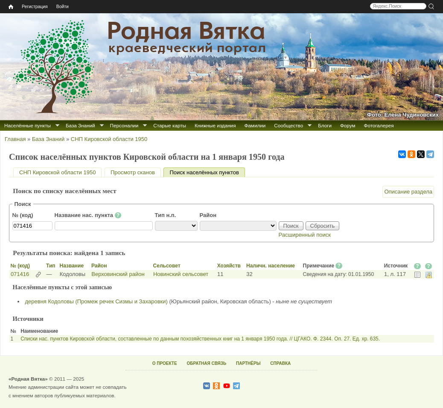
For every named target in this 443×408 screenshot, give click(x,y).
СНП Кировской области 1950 (109, 139)
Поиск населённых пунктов (207, 172)
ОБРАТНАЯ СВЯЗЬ (206, 363)
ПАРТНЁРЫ (248, 363)
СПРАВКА (280, 363)
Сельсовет (167, 266)
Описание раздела (408, 191)
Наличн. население (270, 266)
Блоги (325, 125)
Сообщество (288, 125)
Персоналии (124, 125)
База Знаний (80, 125)
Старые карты (169, 125)
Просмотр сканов (133, 172)
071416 (20, 274)
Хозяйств (229, 266)
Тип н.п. (165, 215)
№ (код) (22, 215)
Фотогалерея (379, 125)
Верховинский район (117, 274)
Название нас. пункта (88, 215)
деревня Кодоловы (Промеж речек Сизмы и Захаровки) (96, 301)
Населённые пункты (27, 125)
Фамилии (254, 125)
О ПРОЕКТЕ (164, 363)
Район (208, 215)
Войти (62, 6)
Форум (348, 125)
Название (71, 266)
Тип (50, 266)
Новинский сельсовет (180, 274)
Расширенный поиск (305, 235)
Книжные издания (215, 125)
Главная (15, 139)
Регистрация (35, 6)
